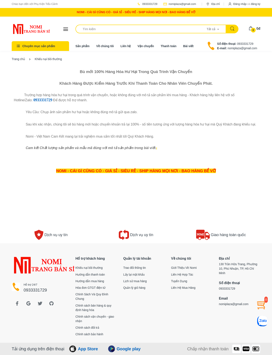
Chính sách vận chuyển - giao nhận (94, 319)
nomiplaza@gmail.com (179, 4)
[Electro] (28, 29)
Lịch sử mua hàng (135, 281)
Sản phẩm (82, 46)
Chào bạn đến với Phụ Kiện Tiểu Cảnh (35, 4)
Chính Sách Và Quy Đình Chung (91, 296)
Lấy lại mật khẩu (134, 274)
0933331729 (147, 4)
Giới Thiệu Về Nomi (184, 267)
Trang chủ (18, 59)
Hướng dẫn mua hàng (89, 281)
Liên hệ (125, 46)
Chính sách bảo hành (89, 334)
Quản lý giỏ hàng (134, 287)
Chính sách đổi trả (87, 327)
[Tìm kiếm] (141, 29)
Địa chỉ (213, 4)
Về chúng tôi (105, 46)
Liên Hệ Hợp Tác (182, 274)
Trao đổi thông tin (134, 267)
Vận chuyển (145, 46)
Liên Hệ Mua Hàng (183, 287)
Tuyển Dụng (179, 281)
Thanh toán (168, 46)
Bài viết (188, 46)
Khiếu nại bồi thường (89, 267)
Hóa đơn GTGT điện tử (90, 287)
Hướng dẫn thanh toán (90, 274)
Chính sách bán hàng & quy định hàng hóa (93, 308)
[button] (244, 4)
